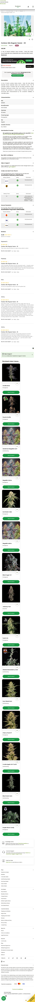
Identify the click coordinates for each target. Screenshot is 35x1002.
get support (12, 167)
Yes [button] (12, 250)
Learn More (29, 60)
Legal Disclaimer (4, 935)
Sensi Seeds (4, 45)
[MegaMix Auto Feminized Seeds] (11, 437)
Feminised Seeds (4, 881)
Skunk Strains (4, 891)
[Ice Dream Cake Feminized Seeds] (11, 500)
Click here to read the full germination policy (18, 133)
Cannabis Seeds (4, 876)
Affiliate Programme (5, 947)
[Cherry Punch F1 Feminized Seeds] (11, 721)
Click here (8, 862)
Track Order (3, 0)
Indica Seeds (4, 883)
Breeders (3, 874)
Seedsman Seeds (5, 872)
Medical (3, 954)
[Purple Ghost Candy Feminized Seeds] (11, 816)
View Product (11, 392)
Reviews (3, 918)
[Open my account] (28, 6)
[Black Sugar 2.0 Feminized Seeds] (11, 563)
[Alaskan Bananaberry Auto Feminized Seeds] (11, 658)
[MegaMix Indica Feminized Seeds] (11, 531)
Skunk (2, 53)
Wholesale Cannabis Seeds (7, 950)
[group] (17, 235)
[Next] (31, 34)
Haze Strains (3, 898)
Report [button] (15, 250)
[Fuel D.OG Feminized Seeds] (11, 626)
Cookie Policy (4, 925)
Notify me (29, 66)
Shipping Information (5, 915)
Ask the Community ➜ (17, 75)
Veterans (3, 952)
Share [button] (18, 250)
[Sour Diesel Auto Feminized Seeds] (11, 689)
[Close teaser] (6, 996)
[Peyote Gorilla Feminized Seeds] (11, 405)
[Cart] (33, 6)
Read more (4, 55)
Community (3, 941)
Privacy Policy (4, 922)
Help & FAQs (3, 913)
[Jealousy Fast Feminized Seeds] (11, 595)
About (2, 930)
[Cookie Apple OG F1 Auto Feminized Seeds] (11, 752)
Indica (17, 51)
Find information (22, 843)
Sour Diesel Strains (5, 905)
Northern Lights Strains (6, 900)
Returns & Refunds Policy (6, 920)
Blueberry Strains (4, 894)
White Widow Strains (5, 903)
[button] (17, 25)
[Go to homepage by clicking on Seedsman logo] (17, 6)
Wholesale (3, 3)
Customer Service (4, 2)
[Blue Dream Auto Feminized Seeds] (11, 784)
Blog (2, 943)
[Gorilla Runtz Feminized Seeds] (11, 374)
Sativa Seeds (4, 886)
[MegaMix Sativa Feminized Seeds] (11, 468)
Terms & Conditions (5, 933)
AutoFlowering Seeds (5, 879)
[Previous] (27, 34)
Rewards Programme (5, 945)
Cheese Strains (4, 896)
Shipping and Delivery (5, 911)
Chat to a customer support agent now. (18, 853)
